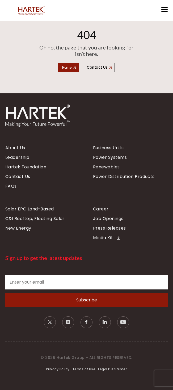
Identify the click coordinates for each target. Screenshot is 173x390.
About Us (15, 148)
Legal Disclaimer (112, 369)
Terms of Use (84, 369)
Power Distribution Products (124, 176)
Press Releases (109, 228)
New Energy (18, 228)
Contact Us (97, 67)
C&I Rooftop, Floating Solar (35, 218)
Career (101, 209)
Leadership (17, 157)
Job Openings (108, 218)
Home (66, 67)
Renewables (106, 167)
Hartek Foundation (25, 167)
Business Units (108, 148)
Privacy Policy (58, 369)
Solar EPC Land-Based (29, 209)
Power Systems (110, 157)
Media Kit (106, 237)
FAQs (11, 186)
